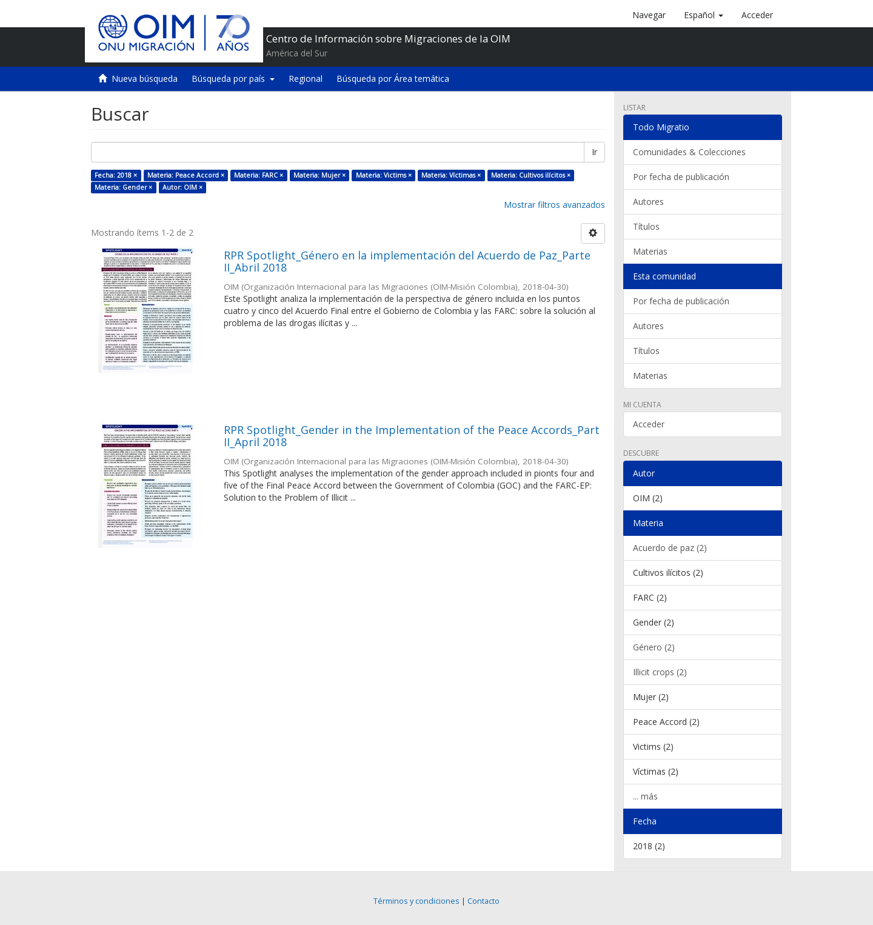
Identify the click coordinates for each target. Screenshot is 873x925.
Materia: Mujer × (319, 175)
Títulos (646, 226)
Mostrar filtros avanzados (554, 204)
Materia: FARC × (258, 175)
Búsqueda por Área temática (392, 78)
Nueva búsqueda (145, 78)
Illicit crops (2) (660, 672)
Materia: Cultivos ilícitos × (530, 175)
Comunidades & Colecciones (689, 152)
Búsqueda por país (233, 78)
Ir (594, 152)
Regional (306, 78)
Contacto (483, 901)
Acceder (648, 424)
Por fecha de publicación (681, 176)
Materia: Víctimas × (451, 175)
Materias (650, 251)
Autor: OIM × (182, 187)
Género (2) (654, 647)
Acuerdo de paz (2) (670, 547)
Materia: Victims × (384, 175)
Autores (648, 201)
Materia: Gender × (123, 187)
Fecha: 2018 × (116, 175)
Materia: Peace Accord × (185, 175)
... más (645, 796)
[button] (703, 15)
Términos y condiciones (416, 901)
